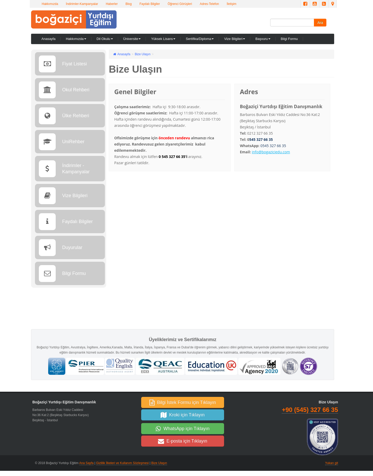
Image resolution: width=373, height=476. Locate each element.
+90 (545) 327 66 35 (310, 409)
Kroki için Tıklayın (183, 414)
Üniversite (132, 39)
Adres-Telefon (209, 4)
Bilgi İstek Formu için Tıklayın (182, 402)
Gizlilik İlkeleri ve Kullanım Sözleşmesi (122, 463)
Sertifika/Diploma (200, 39)
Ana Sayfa (86, 463)
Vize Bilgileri (234, 39)
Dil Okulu (105, 39)
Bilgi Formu (289, 39)
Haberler (112, 4)
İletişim (231, 4)
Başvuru (262, 39)
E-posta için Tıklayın (182, 441)
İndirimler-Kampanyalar (82, 4)
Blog (128, 4)
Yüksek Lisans (163, 39)
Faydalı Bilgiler (149, 4)
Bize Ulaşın (159, 463)
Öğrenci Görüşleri (180, 4)
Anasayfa (48, 39)
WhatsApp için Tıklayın (182, 428)
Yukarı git (331, 463)
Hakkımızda (50, 4)
